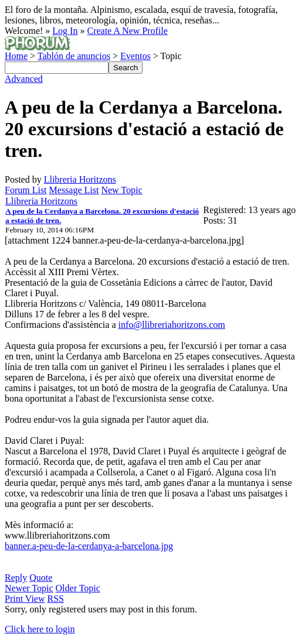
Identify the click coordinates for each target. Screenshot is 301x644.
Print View (25, 599)
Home (16, 56)
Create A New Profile (127, 31)
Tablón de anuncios (74, 56)
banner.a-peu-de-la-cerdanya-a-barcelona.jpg (89, 546)
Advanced (24, 79)
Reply (16, 578)
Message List (74, 190)
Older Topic (78, 588)
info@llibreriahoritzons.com (172, 325)
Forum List (26, 190)
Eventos (135, 56)
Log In (64, 31)
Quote (40, 578)
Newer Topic (29, 588)
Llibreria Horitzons (80, 179)
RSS (56, 599)
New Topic (121, 190)
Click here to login (40, 629)
